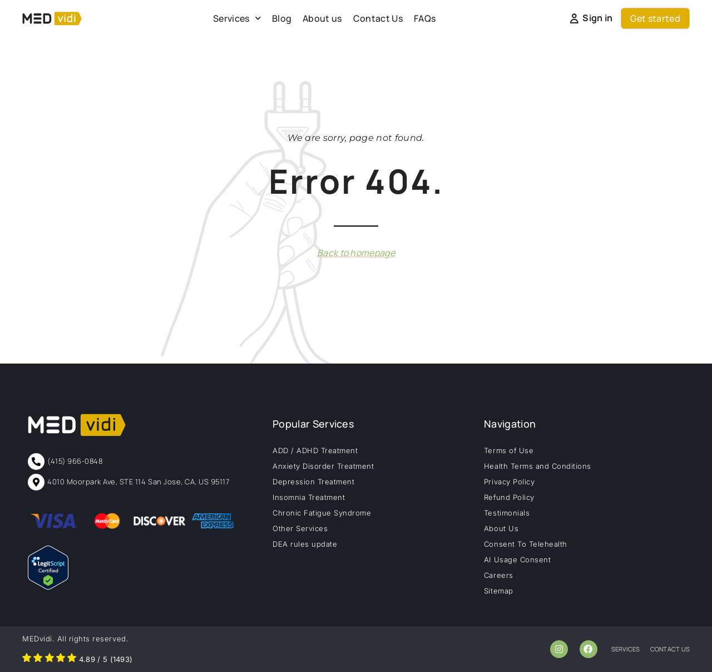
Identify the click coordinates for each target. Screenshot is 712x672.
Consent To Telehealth (525, 543)
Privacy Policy (509, 481)
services (625, 649)
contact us (670, 649)
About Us (501, 528)
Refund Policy (509, 497)
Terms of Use (508, 450)
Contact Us (378, 18)
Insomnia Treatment (309, 497)
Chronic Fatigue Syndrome (322, 512)
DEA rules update (305, 543)
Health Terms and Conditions (537, 466)
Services (237, 18)
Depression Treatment (313, 481)
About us (322, 18)
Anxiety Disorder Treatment (323, 466)
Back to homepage (356, 253)
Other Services (300, 528)
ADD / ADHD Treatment (315, 450)
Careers (498, 575)
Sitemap (498, 590)
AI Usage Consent (517, 559)
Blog (281, 18)
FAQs (425, 18)
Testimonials (507, 512)
